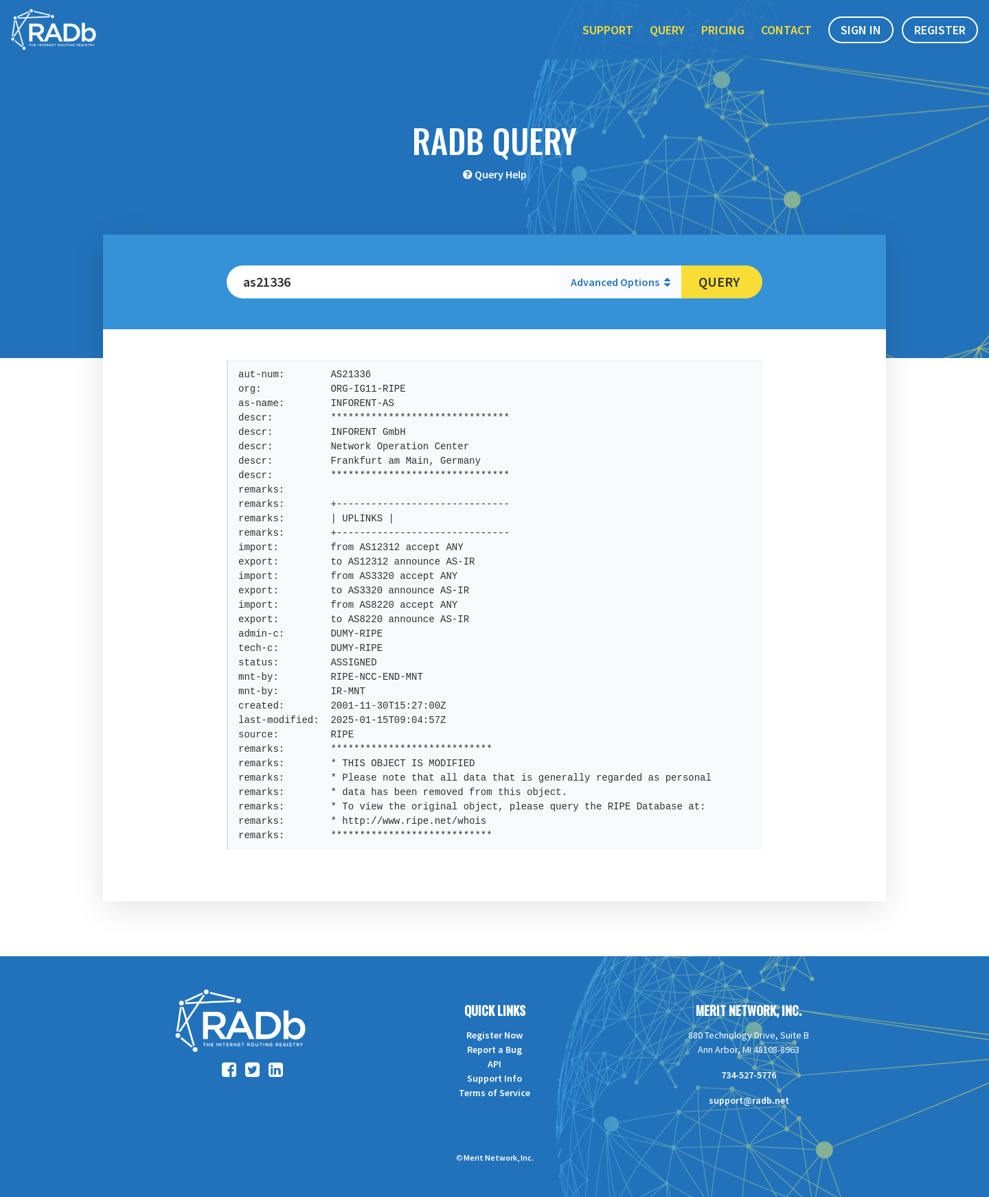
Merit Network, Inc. (749, 1010)
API (494, 1064)
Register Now (494, 1035)
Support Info (494, 1078)
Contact (786, 40)
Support (607, 40)
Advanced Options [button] (620, 282)
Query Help (501, 174)
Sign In (861, 40)
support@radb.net (749, 1100)
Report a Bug (494, 1049)
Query (667, 40)
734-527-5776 (748, 1075)
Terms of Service (494, 1093)
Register (940, 40)
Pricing (722, 40)
